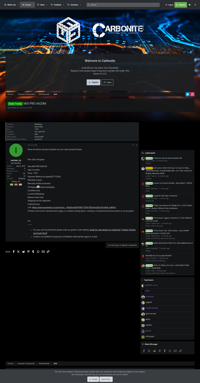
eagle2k (149, 302)
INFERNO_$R (14, 108)
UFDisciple (150, 336)
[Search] (125, 5)
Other (148, 191)
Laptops (149, 179)
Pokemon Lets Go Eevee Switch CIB (164, 158)
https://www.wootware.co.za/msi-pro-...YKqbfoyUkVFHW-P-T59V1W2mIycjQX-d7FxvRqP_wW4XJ (74, 207)
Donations (74, 5)
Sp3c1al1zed (151, 314)
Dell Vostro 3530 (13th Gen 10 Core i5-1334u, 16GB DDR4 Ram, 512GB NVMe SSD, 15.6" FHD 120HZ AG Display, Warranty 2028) (169, 171)
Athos (148, 319)
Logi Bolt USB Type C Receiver (161, 196)
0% (19, 181)
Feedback (57, 5)
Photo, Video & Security (154, 226)
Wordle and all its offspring (155, 261)
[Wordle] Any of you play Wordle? (159, 256)
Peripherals (150, 201)
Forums (28, 5)
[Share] (133, 145)
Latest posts (150, 153)
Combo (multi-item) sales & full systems (160, 238)
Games (148, 163)
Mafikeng (21, 179)
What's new (11, 5)
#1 (137, 145)
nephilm (149, 325)
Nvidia (148, 251)
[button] (18, 5)
